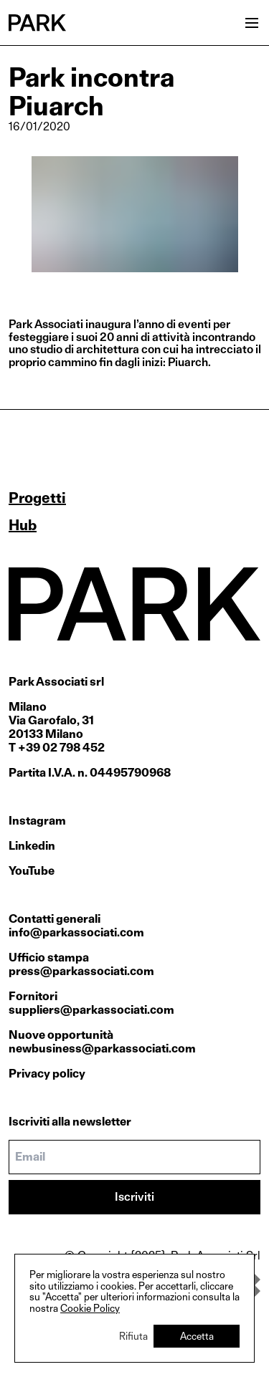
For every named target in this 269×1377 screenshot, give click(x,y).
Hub (23, 525)
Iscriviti (134, 1197)
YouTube (32, 871)
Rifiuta (133, 1336)
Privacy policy (47, 1073)
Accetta (197, 1336)
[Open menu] (251, 23)
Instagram (37, 820)
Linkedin (32, 846)
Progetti (37, 498)
